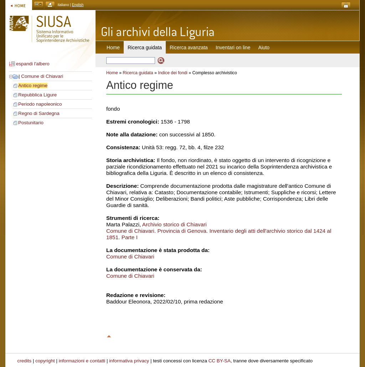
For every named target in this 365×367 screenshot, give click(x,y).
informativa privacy (129, 360)
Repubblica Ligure (37, 94)
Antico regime (32, 85)
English (78, 5)
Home (113, 47)
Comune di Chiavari (42, 76)
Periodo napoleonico (40, 104)
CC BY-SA (220, 360)
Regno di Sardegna (39, 113)
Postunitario (30, 122)
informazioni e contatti (82, 360)
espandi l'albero (33, 63)
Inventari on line (233, 47)
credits (24, 360)
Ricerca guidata (138, 72)
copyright (45, 360)
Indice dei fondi (172, 72)
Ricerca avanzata (189, 47)
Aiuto (263, 47)
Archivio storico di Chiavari (174, 224)
